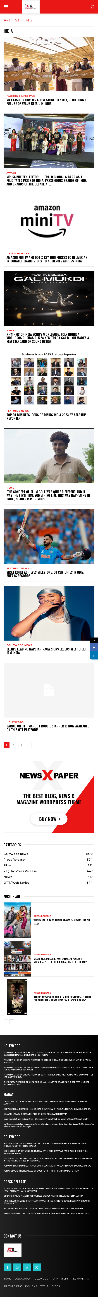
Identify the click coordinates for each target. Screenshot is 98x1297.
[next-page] (29, 745)
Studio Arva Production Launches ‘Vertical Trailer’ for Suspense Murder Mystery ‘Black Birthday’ (63, 998)
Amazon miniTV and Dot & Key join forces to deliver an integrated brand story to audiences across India (46, 259)
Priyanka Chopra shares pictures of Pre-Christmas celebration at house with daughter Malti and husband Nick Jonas (47, 1054)
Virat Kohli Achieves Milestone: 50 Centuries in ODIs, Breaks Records (45, 574)
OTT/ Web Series (17, 254)
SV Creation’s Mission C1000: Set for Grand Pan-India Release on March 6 (43, 1208)
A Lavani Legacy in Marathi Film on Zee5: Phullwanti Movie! (35, 1114)
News (10, 330)
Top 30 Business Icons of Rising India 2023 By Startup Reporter (46, 416)
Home (7, 20)
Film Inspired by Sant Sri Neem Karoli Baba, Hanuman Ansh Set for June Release (47, 1213)
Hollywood (15, 722)
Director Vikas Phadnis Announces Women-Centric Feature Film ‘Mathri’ (43, 1196)
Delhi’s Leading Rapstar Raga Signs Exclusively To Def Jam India (46, 651)
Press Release (42, 916)
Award (11, 173)
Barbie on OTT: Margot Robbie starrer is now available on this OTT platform (47, 728)
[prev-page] (6, 1021)
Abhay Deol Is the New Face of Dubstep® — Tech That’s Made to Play (41, 1171)
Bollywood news (19, 645)
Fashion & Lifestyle (20, 96)
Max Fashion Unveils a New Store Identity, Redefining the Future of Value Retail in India (48, 102)
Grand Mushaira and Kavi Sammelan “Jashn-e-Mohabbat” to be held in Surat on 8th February (60, 960)
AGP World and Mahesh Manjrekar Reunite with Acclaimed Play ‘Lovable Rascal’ (47, 1109)
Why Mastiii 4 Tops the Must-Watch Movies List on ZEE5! (62, 921)
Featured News (17, 411)
